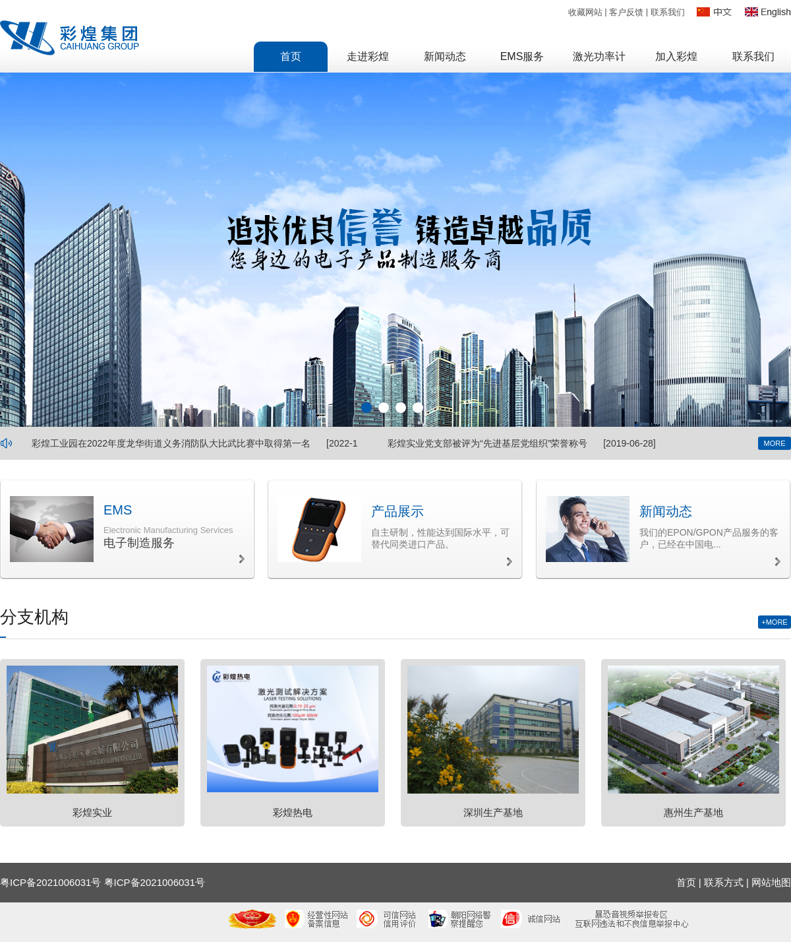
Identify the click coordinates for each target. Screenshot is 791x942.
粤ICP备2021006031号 (154, 882)
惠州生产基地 (693, 812)
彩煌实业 (92, 812)
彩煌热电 (292, 812)
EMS (117, 510)
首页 (686, 882)
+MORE (774, 622)
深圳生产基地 (493, 812)
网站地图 (771, 882)
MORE (775, 443)
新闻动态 (665, 511)
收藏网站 (585, 12)
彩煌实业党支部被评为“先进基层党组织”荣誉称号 (487, 443)
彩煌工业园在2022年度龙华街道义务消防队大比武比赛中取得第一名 (171, 443)
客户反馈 (626, 12)
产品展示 (397, 511)
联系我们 (668, 12)
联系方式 (724, 882)
